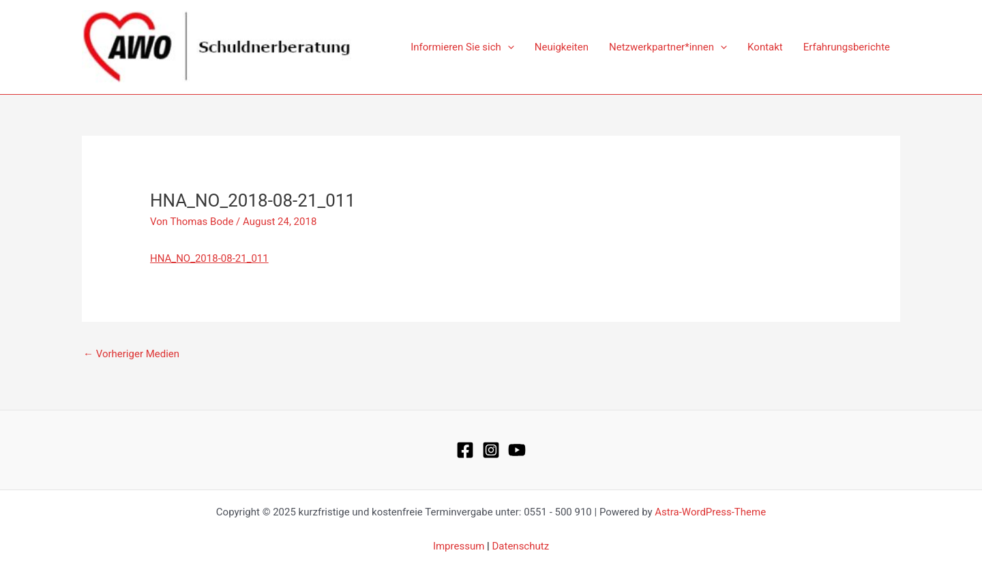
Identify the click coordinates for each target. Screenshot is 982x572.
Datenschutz (520, 546)
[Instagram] (491, 450)
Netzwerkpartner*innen (668, 47)
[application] (507, 47)
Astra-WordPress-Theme (710, 512)
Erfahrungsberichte (846, 47)
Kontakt (765, 47)
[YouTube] (517, 450)
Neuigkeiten (562, 47)
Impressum (458, 546)
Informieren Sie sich (462, 47)
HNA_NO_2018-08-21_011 (209, 258)
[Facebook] (465, 450)
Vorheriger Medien (131, 354)
